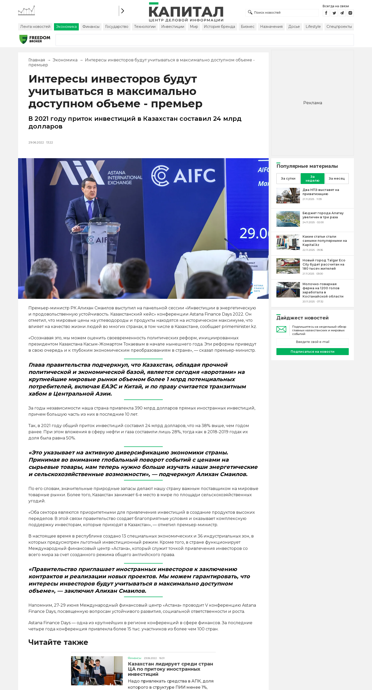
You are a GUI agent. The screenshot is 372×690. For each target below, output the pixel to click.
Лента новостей (35, 26)
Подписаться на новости (313, 352)
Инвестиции (172, 26)
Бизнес (247, 26)
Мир (194, 26)
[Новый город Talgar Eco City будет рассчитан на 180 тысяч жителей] (288, 272)
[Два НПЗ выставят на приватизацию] (288, 201)
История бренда (219, 26)
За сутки (288, 178)
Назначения (271, 26)
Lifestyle (313, 26)
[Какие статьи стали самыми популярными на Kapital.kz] (288, 248)
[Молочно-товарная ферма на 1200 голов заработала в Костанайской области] (288, 296)
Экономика (66, 26)
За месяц (337, 178)
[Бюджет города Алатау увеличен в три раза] (288, 225)
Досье (294, 26)
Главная (36, 60)
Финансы (90, 26)
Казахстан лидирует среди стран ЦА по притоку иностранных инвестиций (170, 669)
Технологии (145, 26)
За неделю (313, 178)
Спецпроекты (339, 26)
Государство (116, 26)
